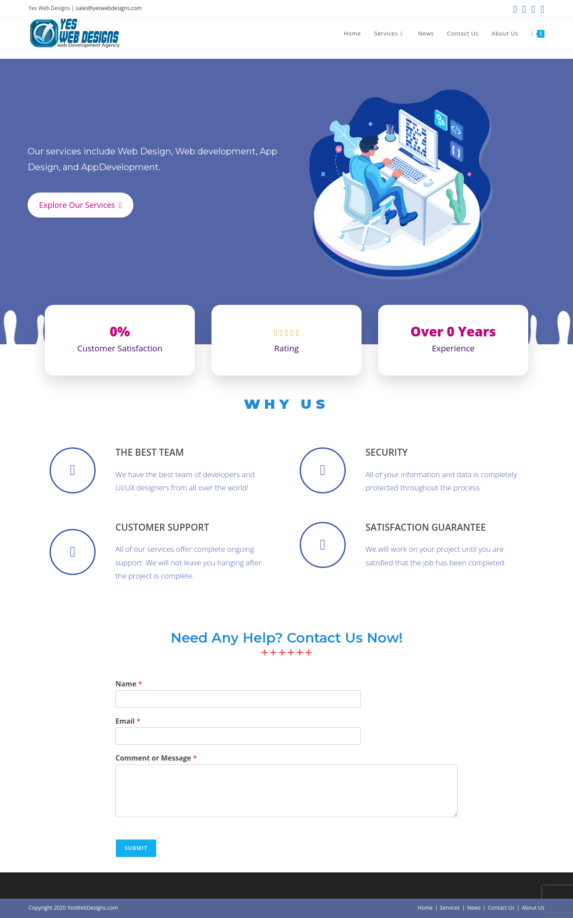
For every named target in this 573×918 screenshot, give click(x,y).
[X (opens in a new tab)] (515, 9)
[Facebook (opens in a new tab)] (524, 9)
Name (128, 684)
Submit (136, 848)
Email (127, 721)
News (474, 907)
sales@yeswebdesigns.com (108, 8)
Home (425, 907)
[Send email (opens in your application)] (541, 9)
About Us (533, 907)
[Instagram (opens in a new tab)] (533, 9)
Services (450, 907)
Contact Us (501, 907)
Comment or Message (156, 758)
